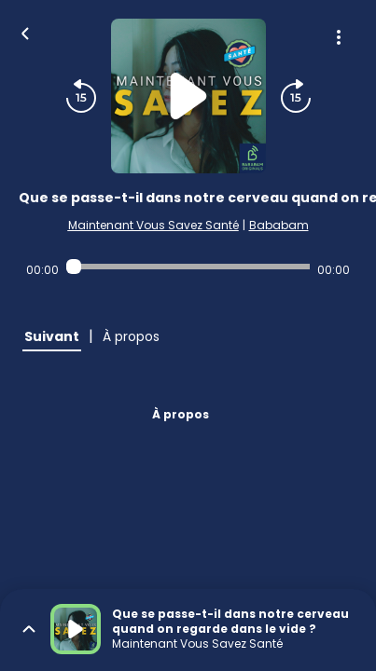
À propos (180, 414)
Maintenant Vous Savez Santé (153, 225)
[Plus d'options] (338, 37)
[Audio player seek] (188, 266)
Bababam (279, 225)
